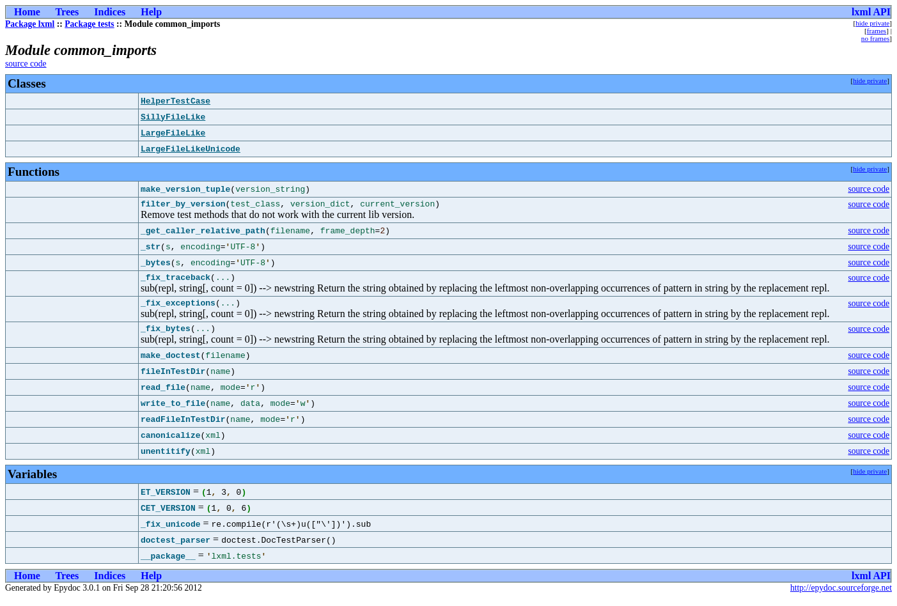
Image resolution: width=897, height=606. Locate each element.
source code (26, 63)
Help (151, 11)
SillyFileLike (173, 117)
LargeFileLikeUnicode (190, 149)
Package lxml (29, 24)
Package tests (89, 24)
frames (876, 31)
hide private (872, 23)
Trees (67, 11)
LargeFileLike (173, 133)
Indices (109, 11)
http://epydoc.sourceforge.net (841, 595)
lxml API (871, 11)
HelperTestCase (175, 101)
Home (27, 11)
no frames (875, 38)
